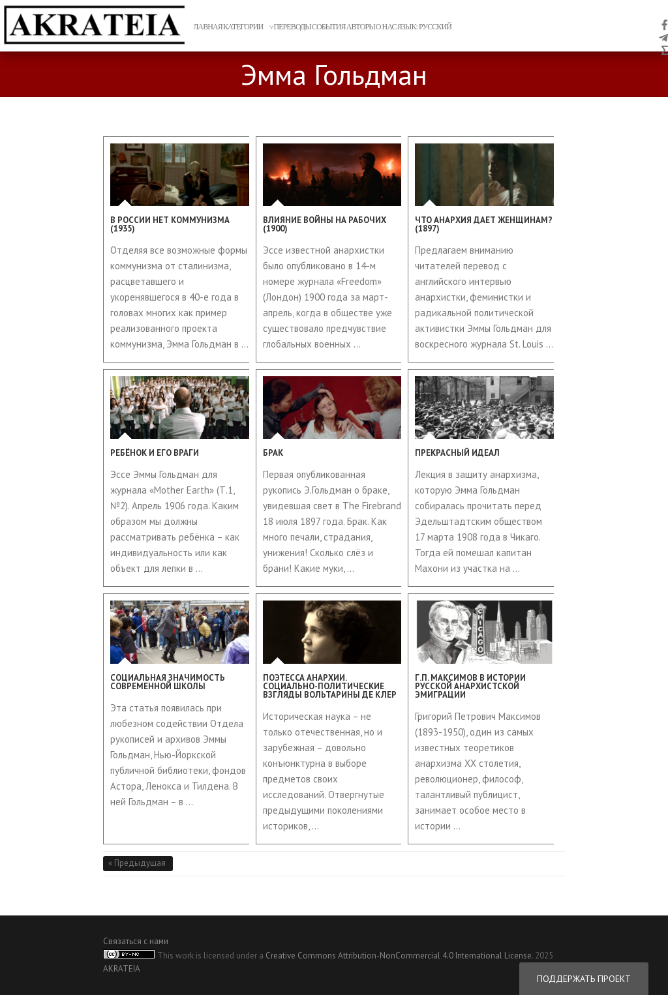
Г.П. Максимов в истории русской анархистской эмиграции (470, 686)
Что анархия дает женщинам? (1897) (484, 224)
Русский (435, 26)
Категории (243, 26)
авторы (360, 26)
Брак (273, 452)
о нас (386, 26)
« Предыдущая (138, 863)
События (329, 26)
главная (206, 26)
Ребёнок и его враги (154, 452)
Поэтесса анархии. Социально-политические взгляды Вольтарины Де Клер (330, 686)
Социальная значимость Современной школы (167, 682)
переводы (292, 26)
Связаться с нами (135, 941)
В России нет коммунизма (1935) (170, 224)
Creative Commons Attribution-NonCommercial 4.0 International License (399, 955)
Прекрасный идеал (457, 452)
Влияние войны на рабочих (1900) (324, 224)
